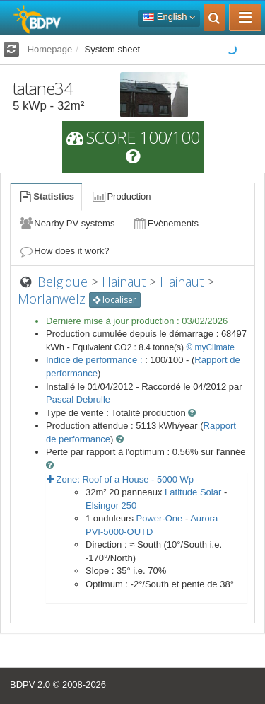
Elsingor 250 (111, 505)
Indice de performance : (95, 359)
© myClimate (210, 347)
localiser (114, 300)
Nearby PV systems (66, 223)
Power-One (159, 518)
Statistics (46, 196)
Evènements (165, 223)
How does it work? (64, 251)
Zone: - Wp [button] (120, 479)
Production (121, 196)
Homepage (50, 49)
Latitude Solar (193, 492)
